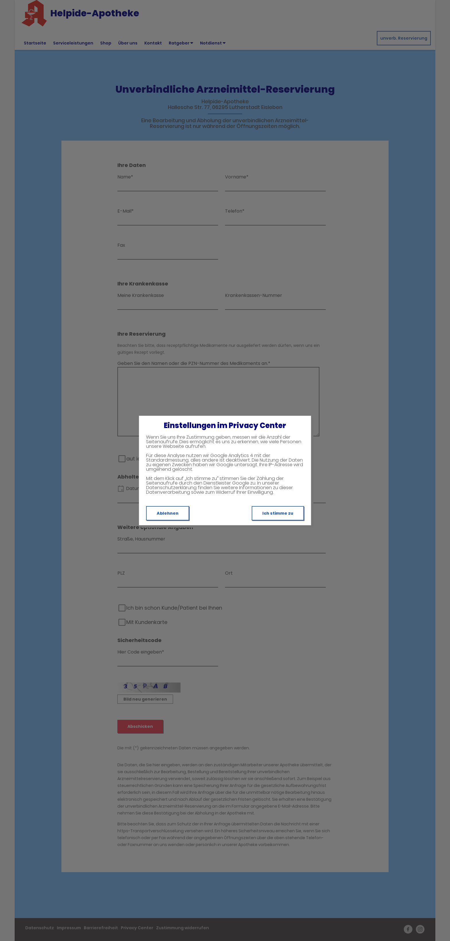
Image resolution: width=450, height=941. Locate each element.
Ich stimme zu (277, 513)
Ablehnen (168, 513)
